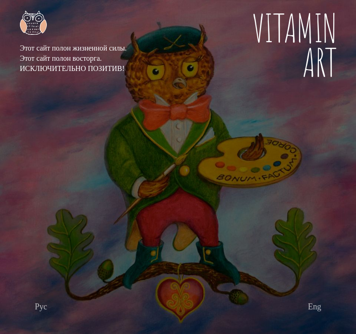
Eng (314, 306)
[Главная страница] (73, 23)
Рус (41, 306)
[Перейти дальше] (41, 306)
